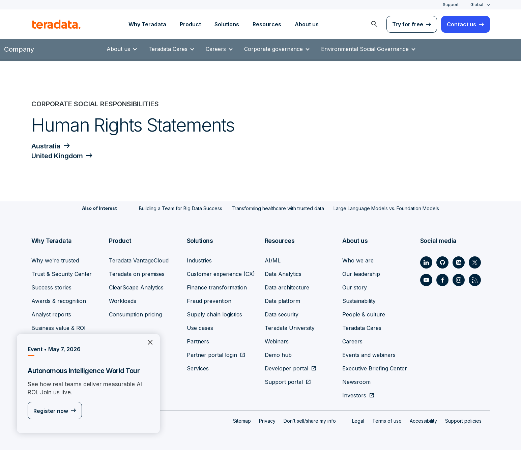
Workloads (122, 300)
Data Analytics (283, 273)
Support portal (284, 380)
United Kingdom (57, 155)
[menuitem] (374, 24)
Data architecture (287, 286)
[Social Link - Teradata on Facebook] (442, 279)
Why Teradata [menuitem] (147, 24)
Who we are (358, 259)
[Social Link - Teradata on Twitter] (475, 261)
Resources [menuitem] (267, 24)
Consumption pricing (135, 313)
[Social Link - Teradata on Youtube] (426, 279)
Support (451, 4)
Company (19, 49)
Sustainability (359, 300)
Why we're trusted (55, 259)
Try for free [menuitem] (407, 24)
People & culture (363, 313)
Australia (45, 146)
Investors (354, 394)
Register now (50, 411)
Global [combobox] (476, 4)
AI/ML (273, 259)
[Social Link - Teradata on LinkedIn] (426, 261)
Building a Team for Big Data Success (180, 207)
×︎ (147, 341)
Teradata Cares (171, 49)
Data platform (282, 300)
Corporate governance (277, 49)
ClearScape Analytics (136, 286)
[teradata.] (56, 24)
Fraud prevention (209, 300)
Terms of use (387, 420)
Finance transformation (217, 286)
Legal (358, 420)
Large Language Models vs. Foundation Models (386, 207)
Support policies (463, 420)
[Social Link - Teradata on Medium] (459, 261)
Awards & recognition (58, 300)
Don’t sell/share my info (310, 420)
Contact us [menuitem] (461, 24)
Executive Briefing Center (374, 367)
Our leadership (361, 273)
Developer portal (286, 367)
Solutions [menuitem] (226, 24)
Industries (199, 259)
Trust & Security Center (61, 273)
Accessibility (423, 420)
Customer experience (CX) (221, 273)
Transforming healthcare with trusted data (278, 207)
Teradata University (290, 327)
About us (122, 49)
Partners (198, 340)
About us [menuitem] (307, 24)
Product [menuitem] (190, 24)
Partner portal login (212, 353)
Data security (281, 313)
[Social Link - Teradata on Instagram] (459, 279)
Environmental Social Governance (368, 49)
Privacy (267, 420)
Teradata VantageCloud (139, 259)
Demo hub (278, 353)
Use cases (200, 327)
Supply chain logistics (214, 313)
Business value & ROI (58, 327)
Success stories (51, 286)
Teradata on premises (137, 273)
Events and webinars (369, 353)
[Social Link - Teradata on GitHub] (442, 261)
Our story (354, 286)
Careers (219, 49)
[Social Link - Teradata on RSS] (475, 279)
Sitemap (242, 420)
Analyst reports (51, 313)
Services (198, 367)
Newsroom (356, 380)
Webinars (277, 340)
